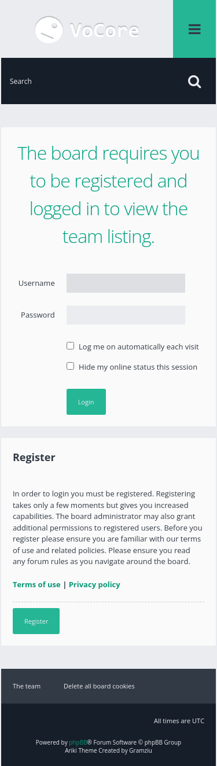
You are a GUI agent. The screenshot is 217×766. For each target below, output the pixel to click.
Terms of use (37, 584)
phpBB (78, 742)
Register (36, 621)
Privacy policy (94, 584)
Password (38, 315)
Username (37, 283)
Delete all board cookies (99, 686)
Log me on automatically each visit (133, 346)
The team (27, 686)
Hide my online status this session (132, 367)
